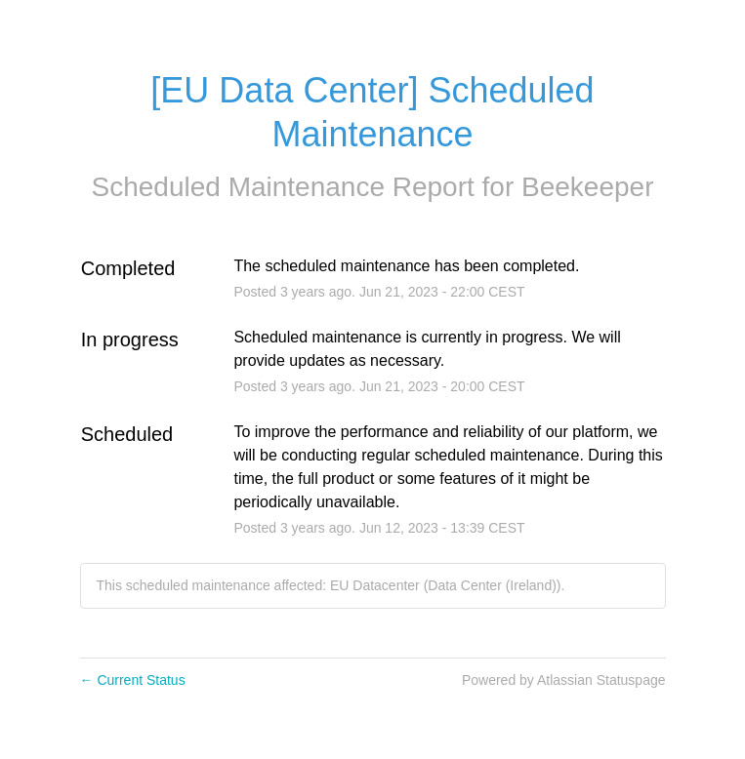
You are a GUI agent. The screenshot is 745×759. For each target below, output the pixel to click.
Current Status (133, 680)
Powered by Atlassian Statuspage (564, 680)
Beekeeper (587, 187)
